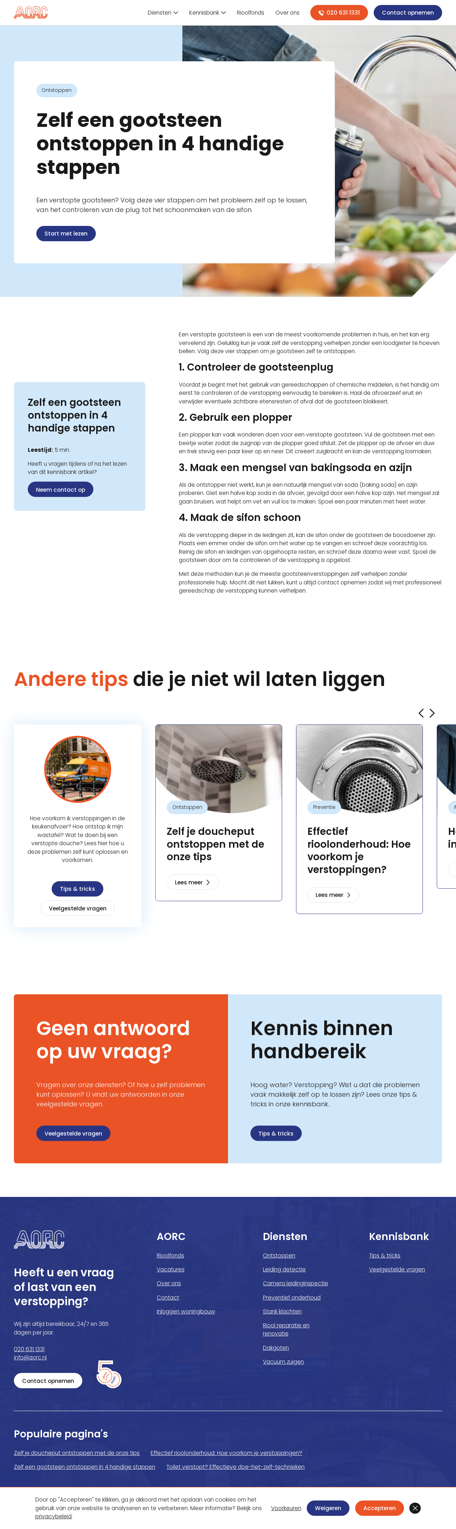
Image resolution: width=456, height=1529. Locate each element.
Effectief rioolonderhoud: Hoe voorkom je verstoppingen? (226, 1453)
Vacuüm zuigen (283, 1361)
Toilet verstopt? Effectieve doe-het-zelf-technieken (235, 1467)
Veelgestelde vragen (78, 908)
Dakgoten (276, 1348)
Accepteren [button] (379, 1508)
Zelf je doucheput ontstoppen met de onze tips (77, 1453)
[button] (414, 1508)
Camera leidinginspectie (295, 1283)
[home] (30, 12)
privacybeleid (53, 1516)
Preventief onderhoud (292, 1297)
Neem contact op (60, 489)
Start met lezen (66, 233)
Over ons (169, 1283)
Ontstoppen (279, 1255)
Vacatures (171, 1269)
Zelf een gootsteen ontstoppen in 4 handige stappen (84, 1467)
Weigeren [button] (328, 1508)
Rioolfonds (170, 1255)
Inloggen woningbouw (186, 1311)
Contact (168, 1297)
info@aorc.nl (30, 1357)
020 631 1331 (29, 1349)
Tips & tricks (77, 889)
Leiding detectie (284, 1269)
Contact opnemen (408, 12)
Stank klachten (282, 1311)
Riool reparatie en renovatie (286, 1330)
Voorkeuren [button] (286, 1508)
